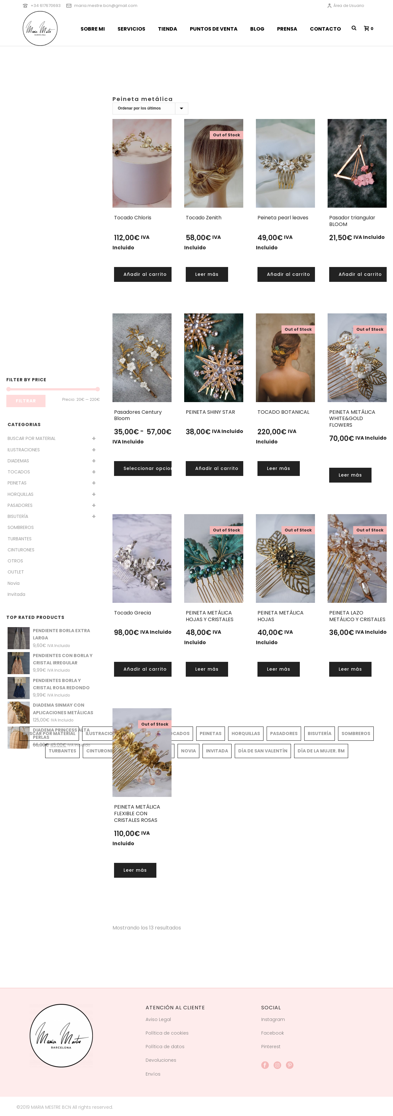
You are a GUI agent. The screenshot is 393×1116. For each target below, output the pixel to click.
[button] (145, 274)
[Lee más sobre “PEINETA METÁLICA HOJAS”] (278, 669)
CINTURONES (21, 550)
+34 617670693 (46, 6)
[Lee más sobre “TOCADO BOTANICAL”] (278, 468)
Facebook (272, 1033)
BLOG (257, 29)
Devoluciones (161, 1060)
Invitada (16, 594)
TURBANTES (20, 539)
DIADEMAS (18, 461)
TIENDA (167, 29)
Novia (14, 583)
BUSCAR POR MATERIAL (32, 438)
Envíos (153, 1074)
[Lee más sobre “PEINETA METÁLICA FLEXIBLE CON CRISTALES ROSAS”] (135, 870)
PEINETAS (17, 483)
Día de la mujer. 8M (321, 751)
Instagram (273, 1019)
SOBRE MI (93, 29)
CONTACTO (325, 29)
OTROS (15, 561)
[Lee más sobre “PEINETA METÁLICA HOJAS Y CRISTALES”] (207, 669)
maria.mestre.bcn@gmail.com (105, 6)
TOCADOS (19, 472)
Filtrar (26, 401)
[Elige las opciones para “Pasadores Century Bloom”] (151, 468)
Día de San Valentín (262, 751)
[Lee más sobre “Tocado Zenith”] (207, 274)
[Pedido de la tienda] (150, 109)
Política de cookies (167, 1033)
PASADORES (20, 505)
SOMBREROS (21, 527)
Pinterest (271, 1046)
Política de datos (165, 1046)
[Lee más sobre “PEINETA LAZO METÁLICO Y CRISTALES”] (350, 669)
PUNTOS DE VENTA (214, 29)
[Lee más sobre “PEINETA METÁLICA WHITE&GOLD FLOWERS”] (350, 475)
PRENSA (287, 29)
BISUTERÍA (18, 516)
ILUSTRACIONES (24, 450)
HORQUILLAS (20, 494)
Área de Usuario (345, 5)
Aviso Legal (158, 1019)
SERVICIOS (131, 29)
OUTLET (16, 572)
